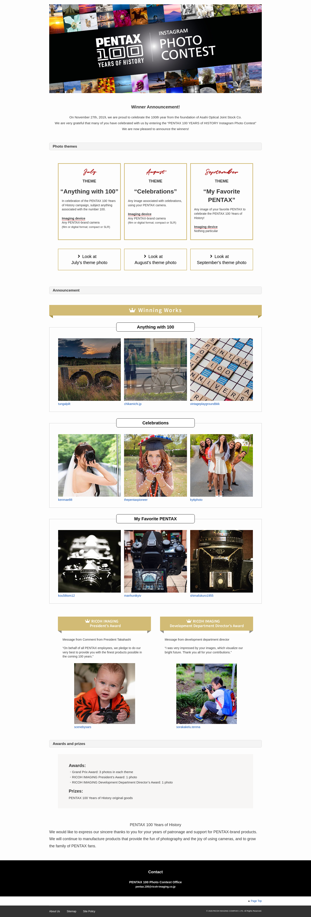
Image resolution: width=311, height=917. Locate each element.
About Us (54, 911)
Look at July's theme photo (89, 259)
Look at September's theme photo (221, 259)
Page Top (256, 900)
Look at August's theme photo (156, 259)
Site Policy (89, 911)
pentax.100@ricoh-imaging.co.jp (155, 886)
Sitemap (71, 911)
